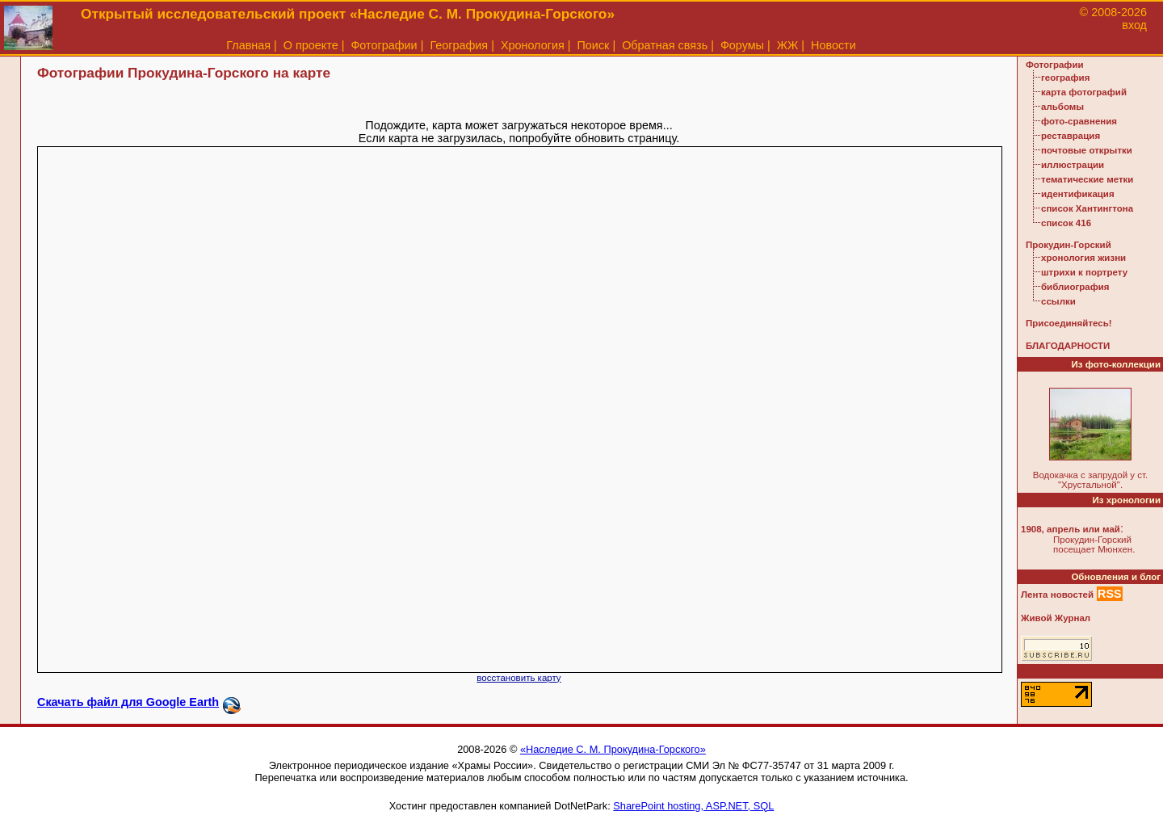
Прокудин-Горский (1068, 245)
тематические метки (1087, 179)
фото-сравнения (1079, 121)
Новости (833, 45)
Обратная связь (664, 45)
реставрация (1070, 136)
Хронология (533, 45)
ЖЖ (788, 45)
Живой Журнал (1055, 618)
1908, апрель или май (1070, 529)
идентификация (1078, 194)
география (1065, 77)
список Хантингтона (1087, 208)
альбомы (1062, 106)
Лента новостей (1057, 594)
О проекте (310, 45)
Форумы (742, 45)
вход (1134, 25)
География (459, 45)
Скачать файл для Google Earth (128, 702)
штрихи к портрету (1084, 272)
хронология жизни (1083, 258)
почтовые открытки (1086, 150)
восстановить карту (519, 678)
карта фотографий (1084, 92)
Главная (248, 45)
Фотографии (384, 45)
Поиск (593, 45)
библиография (1075, 287)
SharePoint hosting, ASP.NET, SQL (693, 806)
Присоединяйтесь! (1069, 323)
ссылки (1058, 301)
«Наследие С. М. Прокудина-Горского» (613, 749)
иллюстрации (1072, 165)
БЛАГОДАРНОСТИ (1068, 346)
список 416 (1066, 223)
